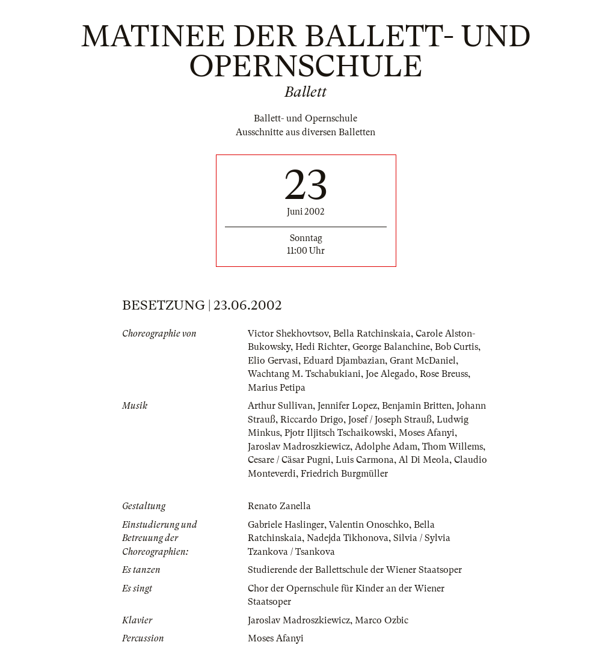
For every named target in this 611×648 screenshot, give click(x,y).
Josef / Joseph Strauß (390, 419)
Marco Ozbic (381, 620)
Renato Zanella (279, 506)
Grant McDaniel (423, 360)
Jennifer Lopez (347, 405)
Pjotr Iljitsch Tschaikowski (339, 432)
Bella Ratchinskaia (372, 333)
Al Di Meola (424, 459)
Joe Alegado (390, 373)
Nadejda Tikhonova (347, 538)
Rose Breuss (444, 373)
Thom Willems (452, 446)
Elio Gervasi (273, 360)
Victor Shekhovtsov (288, 333)
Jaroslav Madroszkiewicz (299, 446)
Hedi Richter (321, 346)
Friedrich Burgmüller (344, 473)
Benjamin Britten (417, 405)
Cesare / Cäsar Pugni (289, 459)
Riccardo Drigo (311, 419)
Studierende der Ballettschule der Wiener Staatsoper (355, 569)
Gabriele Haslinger (286, 524)
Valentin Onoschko (369, 524)
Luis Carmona (365, 459)
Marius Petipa (277, 387)
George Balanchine (391, 346)
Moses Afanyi (427, 432)
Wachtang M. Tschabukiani (304, 373)
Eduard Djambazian (344, 360)
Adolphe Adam (386, 446)
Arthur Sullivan (280, 405)
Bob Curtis (456, 346)
